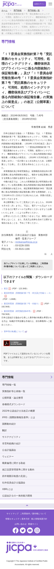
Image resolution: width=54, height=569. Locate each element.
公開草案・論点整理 (12, 398)
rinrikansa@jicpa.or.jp (26, 242)
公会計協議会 (9, 450)
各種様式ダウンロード (13, 404)
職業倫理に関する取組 (13, 463)
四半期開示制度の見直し (15, 476)
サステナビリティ (11, 437)
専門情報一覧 (34, 10)
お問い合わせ (21, 524)
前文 (7, 288)
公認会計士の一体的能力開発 (17, 495)
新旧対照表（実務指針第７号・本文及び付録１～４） (28, 294)
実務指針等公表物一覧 (13, 391)
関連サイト (33, 524)
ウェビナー (8, 456)
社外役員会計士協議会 (13, 482)
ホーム (4, 10)
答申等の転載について (15, 331)
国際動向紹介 (9, 424)
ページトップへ (5, 504)
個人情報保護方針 (39, 519)
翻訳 (4, 430)
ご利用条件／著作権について (33, 513)
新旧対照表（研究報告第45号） (19, 311)
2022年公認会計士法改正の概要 (18, 411)
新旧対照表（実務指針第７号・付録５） (23, 303)
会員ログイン (39, 4)
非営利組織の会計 (11, 443)
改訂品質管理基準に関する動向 (18, 469)
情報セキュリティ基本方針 (17, 519)
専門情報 (18, 10)
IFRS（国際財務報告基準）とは (18, 417)
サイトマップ (12, 513)
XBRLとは (7, 489)
